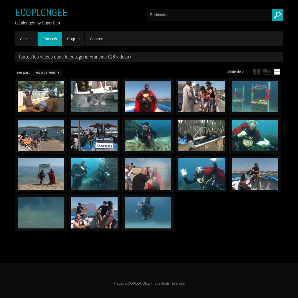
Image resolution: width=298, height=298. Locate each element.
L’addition (40, 97)
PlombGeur (94, 97)
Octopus (148, 135)
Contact (96, 39)
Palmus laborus (40, 213)
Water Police (94, 213)
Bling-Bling (201, 97)
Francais (49, 39)
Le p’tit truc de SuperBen (201, 135)
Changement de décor (201, 174)
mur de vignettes (277, 72)
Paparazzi (148, 174)
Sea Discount (255, 97)
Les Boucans (40, 135)
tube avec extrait (266, 72)
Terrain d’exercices (148, 213)
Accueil (26, 39)
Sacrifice (255, 174)
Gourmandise (255, 135)
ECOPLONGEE (41, 12)
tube (256, 72)
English (73, 39)
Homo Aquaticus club (40, 174)
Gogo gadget (94, 174)
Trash (148, 97)
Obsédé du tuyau (94, 135)
